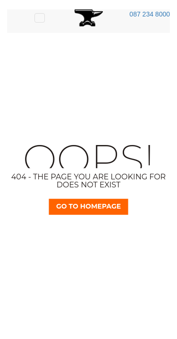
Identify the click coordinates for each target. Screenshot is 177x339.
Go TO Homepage (88, 206)
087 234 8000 (149, 14)
